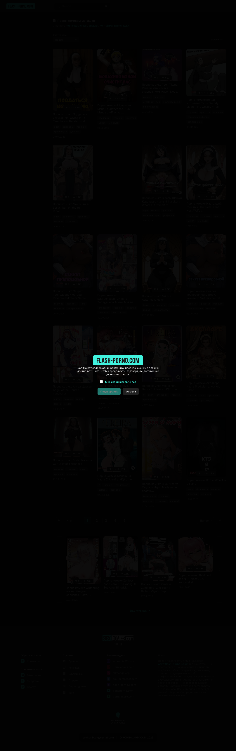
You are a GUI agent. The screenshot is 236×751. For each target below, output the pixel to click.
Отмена (131, 391)
